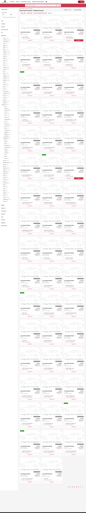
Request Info (30, 40)
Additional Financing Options (38, 1)
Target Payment (4, 12)
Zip (47, 5)
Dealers (17, 1)
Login (81, 1)
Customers (12, 1)
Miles (59, 5)
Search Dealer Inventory (26, 1)
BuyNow (78, 40)
